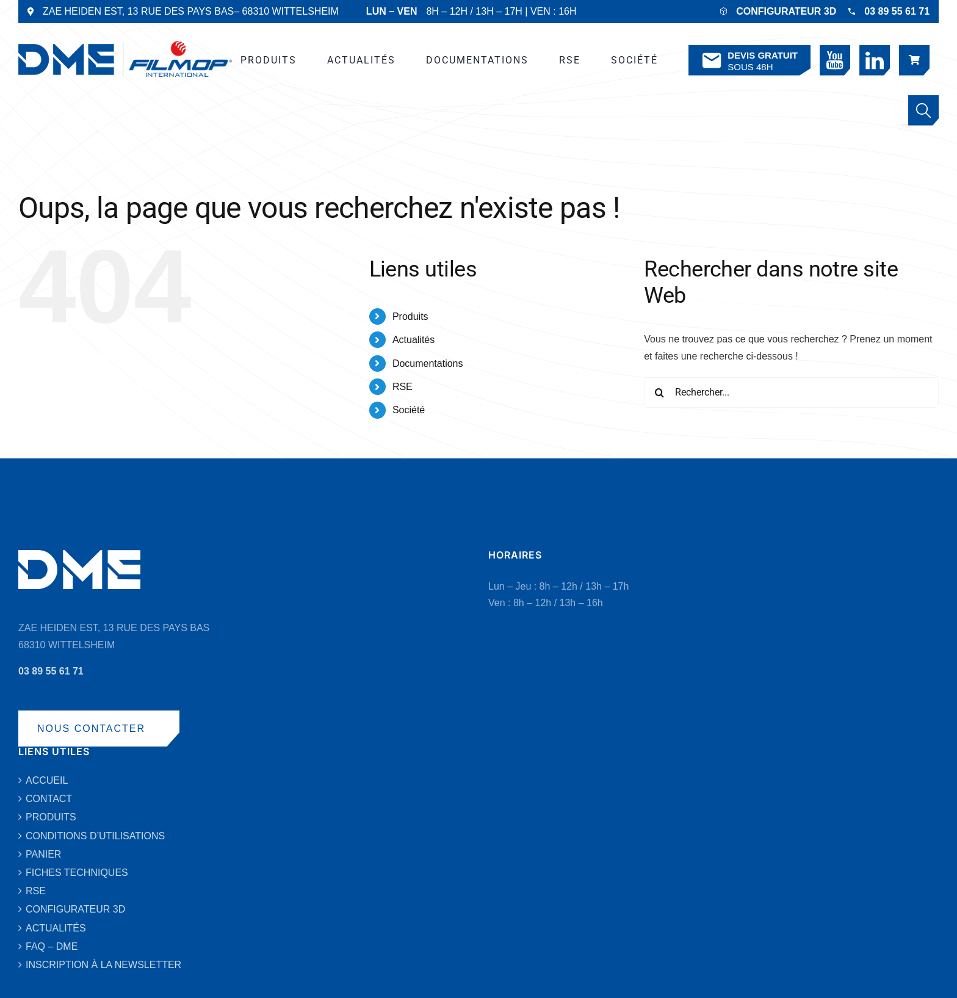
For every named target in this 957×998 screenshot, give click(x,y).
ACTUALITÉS (56, 928)
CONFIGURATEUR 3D (786, 11)
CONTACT (49, 799)
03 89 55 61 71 (897, 11)
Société (408, 410)
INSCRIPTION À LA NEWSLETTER (103, 965)
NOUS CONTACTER (91, 728)
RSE (402, 386)
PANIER (43, 854)
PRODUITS (51, 817)
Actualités (413, 339)
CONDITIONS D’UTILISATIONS (95, 836)
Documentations (427, 363)
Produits (410, 316)
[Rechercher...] (791, 392)
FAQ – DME (52, 946)
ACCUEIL (47, 780)
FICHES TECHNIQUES (77, 872)
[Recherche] (659, 392)
